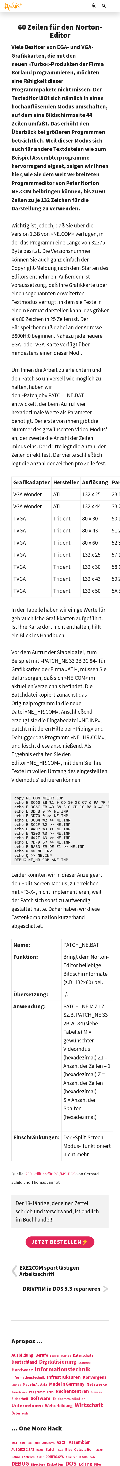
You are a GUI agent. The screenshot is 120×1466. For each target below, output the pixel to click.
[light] (93, 6)
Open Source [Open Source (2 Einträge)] (19, 1392)
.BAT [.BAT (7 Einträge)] (14, 1443)
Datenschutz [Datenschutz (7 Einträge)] (83, 1356)
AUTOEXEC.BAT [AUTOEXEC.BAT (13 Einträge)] (22, 1450)
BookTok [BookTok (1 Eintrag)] (54, 1356)
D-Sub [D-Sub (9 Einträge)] (83, 1457)
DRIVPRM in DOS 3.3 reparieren (62, 1289)
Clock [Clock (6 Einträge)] (99, 1450)
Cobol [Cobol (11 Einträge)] (15, 1457)
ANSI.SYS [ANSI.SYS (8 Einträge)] (48, 1443)
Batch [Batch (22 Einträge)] (50, 1449)
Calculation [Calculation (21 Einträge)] (83, 1449)
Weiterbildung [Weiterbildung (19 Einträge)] (59, 1405)
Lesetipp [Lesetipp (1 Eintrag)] (16, 1385)
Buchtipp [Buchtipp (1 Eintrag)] (66, 1356)
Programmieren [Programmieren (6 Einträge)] (41, 1392)
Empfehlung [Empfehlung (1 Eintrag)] (84, 1363)
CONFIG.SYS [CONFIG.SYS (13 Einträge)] (54, 1457)
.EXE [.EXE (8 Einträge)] (29, 1443)
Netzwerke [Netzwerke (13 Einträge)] (97, 1384)
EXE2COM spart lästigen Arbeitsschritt (49, 1271)
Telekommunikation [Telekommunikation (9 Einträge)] (69, 1399)
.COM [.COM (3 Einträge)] (22, 1443)
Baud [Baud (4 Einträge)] (60, 1450)
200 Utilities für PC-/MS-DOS (50, 1174)
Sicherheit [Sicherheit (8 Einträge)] (20, 1399)
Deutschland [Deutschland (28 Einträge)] (24, 1362)
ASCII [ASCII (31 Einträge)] (62, 1442)
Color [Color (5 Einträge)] (40, 1457)
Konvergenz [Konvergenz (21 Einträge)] (94, 1377)
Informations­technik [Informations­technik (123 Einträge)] (62, 1370)
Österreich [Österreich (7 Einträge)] (19, 1413)
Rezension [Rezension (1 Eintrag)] (96, 1392)
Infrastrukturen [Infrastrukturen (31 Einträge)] (64, 1377)
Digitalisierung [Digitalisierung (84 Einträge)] (57, 1362)
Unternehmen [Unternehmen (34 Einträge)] (27, 1406)
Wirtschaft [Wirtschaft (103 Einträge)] (89, 1405)
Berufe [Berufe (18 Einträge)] (41, 1355)
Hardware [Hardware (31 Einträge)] (22, 1370)
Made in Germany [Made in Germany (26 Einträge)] (67, 1384)
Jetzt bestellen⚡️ (60, 1242)
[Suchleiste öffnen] (104, 6)
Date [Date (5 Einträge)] (92, 1457)
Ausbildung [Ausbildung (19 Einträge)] (22, 1355)
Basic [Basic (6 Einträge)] (39, 1450)
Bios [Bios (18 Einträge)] (68, 1450)
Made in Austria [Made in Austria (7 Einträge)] (35, 1385)
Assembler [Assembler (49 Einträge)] (79, 1442)
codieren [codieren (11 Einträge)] (28, 1457)
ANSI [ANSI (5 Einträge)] (37, 1443)
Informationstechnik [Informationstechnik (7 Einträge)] (28, 1378)
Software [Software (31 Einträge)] (40, 1398)
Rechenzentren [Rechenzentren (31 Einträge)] (72, 1391)
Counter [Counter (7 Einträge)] (71, 1457)
